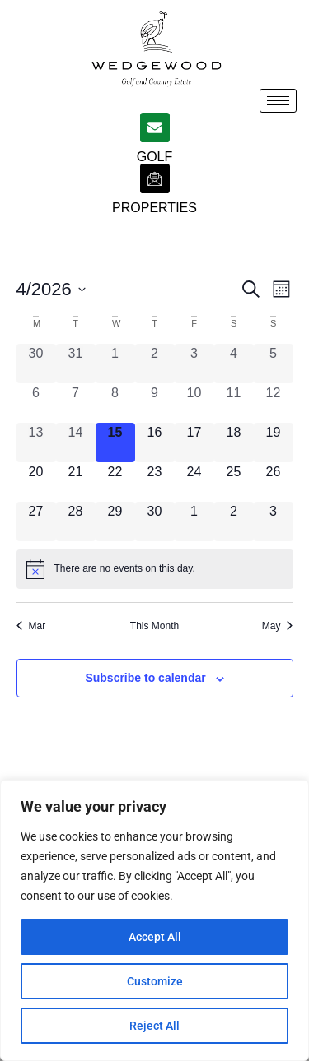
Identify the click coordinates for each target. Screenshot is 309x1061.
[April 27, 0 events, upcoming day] (36, 521)
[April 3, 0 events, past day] (194, 363)
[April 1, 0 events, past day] (115, 363)
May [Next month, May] (277, 626)
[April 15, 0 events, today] (115, 442)
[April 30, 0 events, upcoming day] (155, 521)
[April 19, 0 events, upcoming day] (273, 442)
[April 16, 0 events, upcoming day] (155, 442)
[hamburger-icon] (278, 101)
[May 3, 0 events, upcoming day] (273, 521)
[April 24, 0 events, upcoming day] (194, 482)
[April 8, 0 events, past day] (115, 403)
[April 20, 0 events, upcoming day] (36, 482)
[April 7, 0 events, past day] (76, 403)
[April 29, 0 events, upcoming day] (115, 521)
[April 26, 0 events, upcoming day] (273, 482)
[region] (154, 920)
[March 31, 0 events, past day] (76, 363)
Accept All (155, 936)
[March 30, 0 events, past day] (36, 363)
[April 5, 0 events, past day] (273, 363)
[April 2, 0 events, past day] (155, 363)
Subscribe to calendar (145, 677)
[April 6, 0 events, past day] (36, 403)
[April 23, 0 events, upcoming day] (155, 482)
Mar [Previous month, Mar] (31, 626)
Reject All (154, 1025)
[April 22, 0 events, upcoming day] (115, 482)
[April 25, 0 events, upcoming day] (234, 482)
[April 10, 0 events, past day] (194, 403)
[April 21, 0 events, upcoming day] (76, 482)
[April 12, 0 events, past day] (273, 403)
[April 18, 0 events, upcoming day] (234, 442)
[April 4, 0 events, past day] (234, 363)
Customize (155, 981)
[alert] (154, 569)
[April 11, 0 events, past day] (234, 403)
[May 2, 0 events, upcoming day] (234, 521)
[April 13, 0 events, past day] (36, 442)
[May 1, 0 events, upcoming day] (194, 521)
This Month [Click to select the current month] (154, 626)
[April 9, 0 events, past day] (155, 403)
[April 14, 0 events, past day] (76, 442)
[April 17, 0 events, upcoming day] (194, 442)
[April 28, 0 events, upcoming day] (76, 521)
